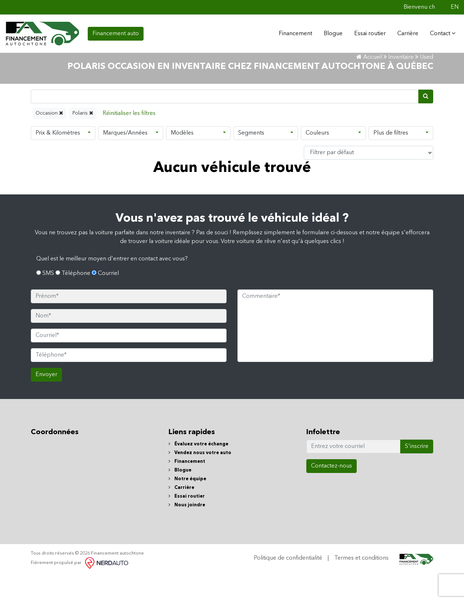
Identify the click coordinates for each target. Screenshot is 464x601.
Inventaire (401, 84)
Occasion (49, 140)
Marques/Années (125, 160)
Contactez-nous (331, 493)
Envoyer (46, 401)
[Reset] (129, 140)
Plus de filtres (390, 160)
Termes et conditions (361, 585)
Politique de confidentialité (288, 585)
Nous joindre (187, 532)
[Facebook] (444, 7)
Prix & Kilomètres (58, 160)
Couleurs (317, 160)
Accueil (369, 84)
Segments (251, 160)
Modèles (182, 160)
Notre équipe (187, 505)
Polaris (82, 140)
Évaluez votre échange (198, 471)
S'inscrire (416, 473)
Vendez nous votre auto (200, 479)
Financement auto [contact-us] (115, 32)
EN (455, 7)
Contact (439, 32)
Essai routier (367, 32)
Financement (187, 488)
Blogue (330, 32)
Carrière (404, 32)
